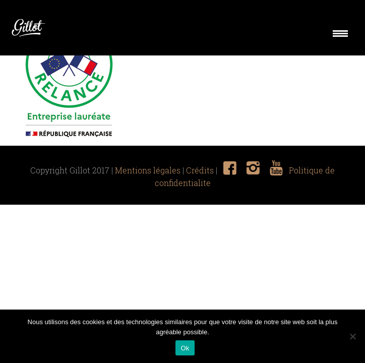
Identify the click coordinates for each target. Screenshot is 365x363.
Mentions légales (147, 170)
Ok (184, 348)
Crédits (200, 170)
